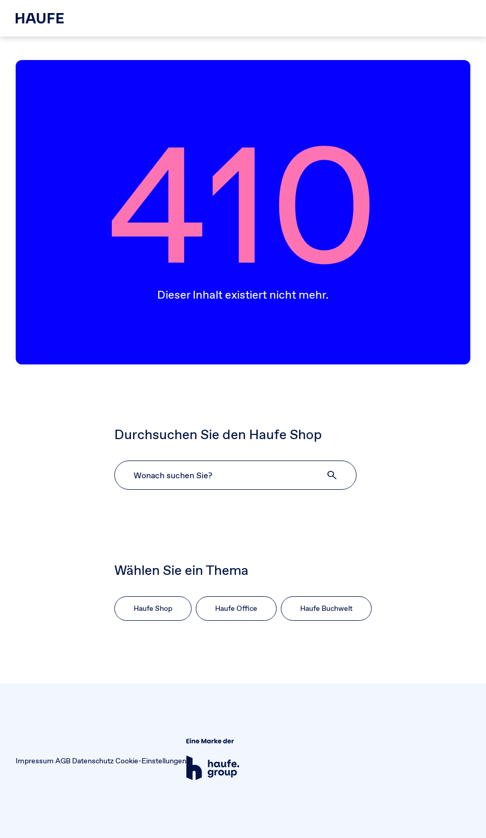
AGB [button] (62, 761)
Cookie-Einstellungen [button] (150, 761)
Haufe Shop (153, 608)
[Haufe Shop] (39, 18)
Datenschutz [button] (93, 761)
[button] (332, 475)
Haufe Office (236, 608)
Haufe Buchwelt (326, 608)
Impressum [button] (35, 761)
